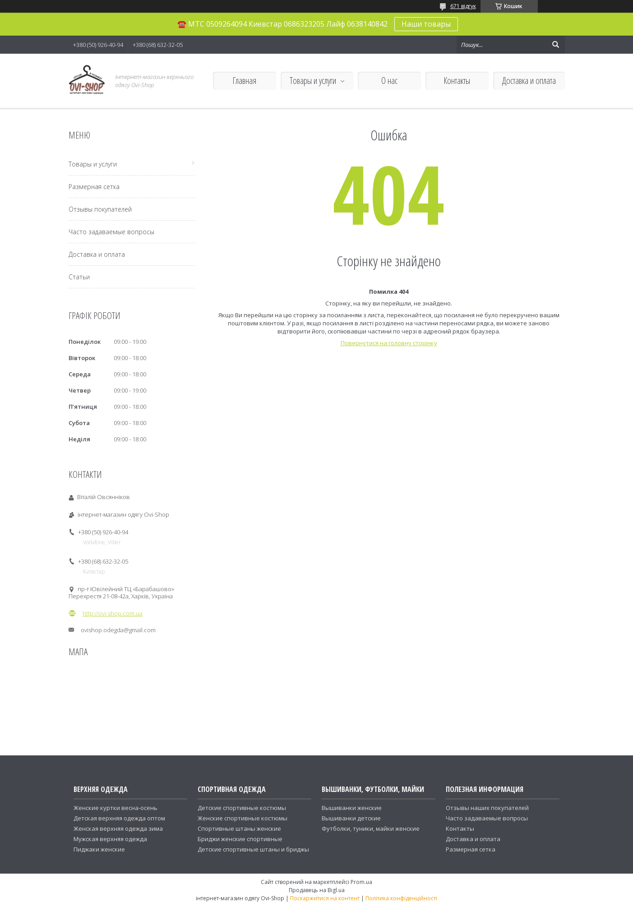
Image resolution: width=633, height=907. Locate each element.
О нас (389, 80)
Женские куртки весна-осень (115, 808)
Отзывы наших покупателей (487, 808)
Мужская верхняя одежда (110, 839)
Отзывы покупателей (100, 209)
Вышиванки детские (351, 818)
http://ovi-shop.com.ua (113, 613)
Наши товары (426, 24)
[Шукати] (556, 45)
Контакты (457, 80)
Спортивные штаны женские (239, 828)
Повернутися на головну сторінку (389, 343)
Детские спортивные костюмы (242, 808)
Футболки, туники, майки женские (371, 828)
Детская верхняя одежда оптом (119, 818)
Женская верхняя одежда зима (118, 828)
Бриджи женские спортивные (240, 839)
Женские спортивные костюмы (242, 818)
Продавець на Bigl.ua (317, 890)
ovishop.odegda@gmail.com (118, 630)
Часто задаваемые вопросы (111, 231)
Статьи (79, 277)
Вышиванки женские (352, 808)
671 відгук (463, 6)
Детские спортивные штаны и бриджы (253, 849)
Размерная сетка (94, 186)
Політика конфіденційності (401, 898)
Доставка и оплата (529, 80)
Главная (244, 80)
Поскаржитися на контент (325, 898)
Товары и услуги (313, 80)
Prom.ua (361, 882)
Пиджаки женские (99, 849)
